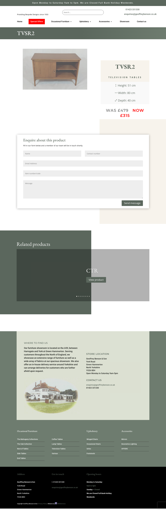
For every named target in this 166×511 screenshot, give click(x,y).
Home (19, 22)
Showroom (124, 22)
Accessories (104, 22)
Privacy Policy (42, 504)
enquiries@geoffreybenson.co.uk (140, 14)
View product (96, 284)
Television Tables (125, 77)
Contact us (141, 22)
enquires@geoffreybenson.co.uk (100, 385)
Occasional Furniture (60, 22)
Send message (132, 203)
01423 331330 (132, 9)
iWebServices (61, 504)
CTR (92, 275)
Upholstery (84, 22)
